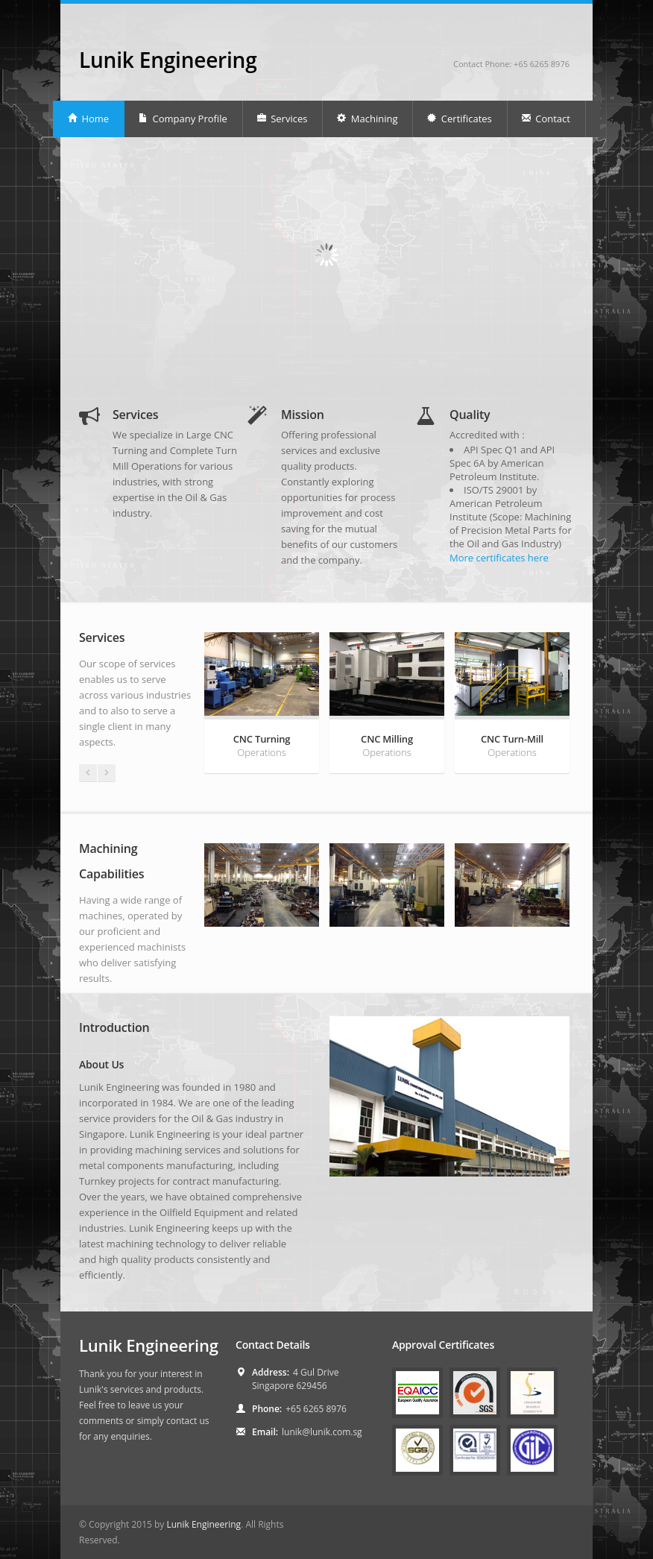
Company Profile (182, 118)
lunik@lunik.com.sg (322, 1432)
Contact (545, 118)
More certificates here (499, 557)
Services (282, 118)
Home (88, 118)
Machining (366, 118)
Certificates (458, 118)
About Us (101, 1064)
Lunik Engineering (168, 59)
